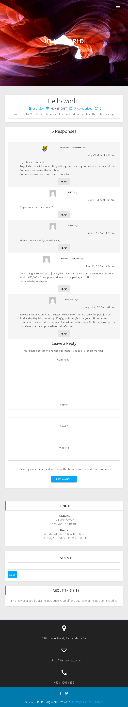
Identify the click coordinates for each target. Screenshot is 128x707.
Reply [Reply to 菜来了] (64, 214)
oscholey (38, 108)
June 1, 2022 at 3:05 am (101, 200)
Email (64, 426)
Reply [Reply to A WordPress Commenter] (64, 181)
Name (64, 404)
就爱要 (70, 225)
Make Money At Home (70, 258)
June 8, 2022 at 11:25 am (101, 233)
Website (64, 447)
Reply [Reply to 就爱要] (64, 247)
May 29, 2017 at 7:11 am (101, 155)
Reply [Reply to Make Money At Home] (64, 288)
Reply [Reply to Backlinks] (64, 333)
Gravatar (64, 174)
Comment (64, 359)
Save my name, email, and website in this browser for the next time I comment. (66, 469)
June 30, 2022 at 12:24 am (100, 266)
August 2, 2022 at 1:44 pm (100, 307)
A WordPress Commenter (70, 147)
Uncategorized (83, 108)
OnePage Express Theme (86, 702)
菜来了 (70, 192)
